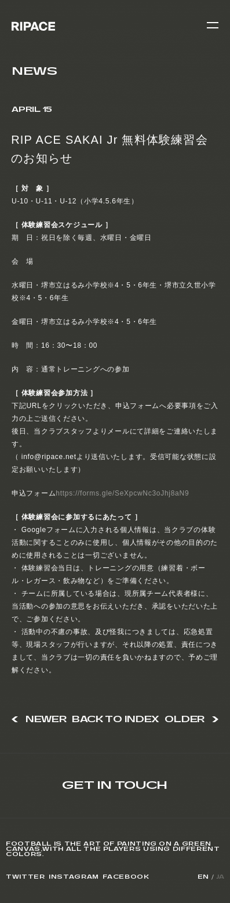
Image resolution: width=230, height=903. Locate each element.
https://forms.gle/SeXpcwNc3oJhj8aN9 (122, 493)
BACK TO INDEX (115, 720)
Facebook (126, 877)
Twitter (25, 877)
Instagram (74, 877)
